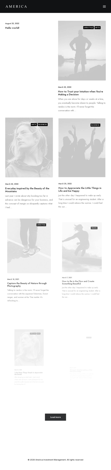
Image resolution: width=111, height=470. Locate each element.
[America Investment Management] (16, 6)
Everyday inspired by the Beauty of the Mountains (27, 183)
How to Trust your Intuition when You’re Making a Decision (80, 93)
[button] (104, 6)
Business (39, 134)
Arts (97, 28)
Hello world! (12, 28)
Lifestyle (88, 28)
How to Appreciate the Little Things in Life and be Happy (80, 179)
